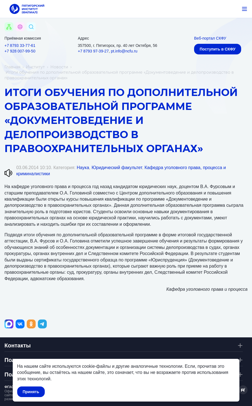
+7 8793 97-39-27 (93, 51)
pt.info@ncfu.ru (124, 51)
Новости (59, 66)
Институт (35, 66)
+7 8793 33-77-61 (19, 45)
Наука (83, 167)
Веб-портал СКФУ (210, 38)
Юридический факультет (117, 167)
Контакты (17, 345)
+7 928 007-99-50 (19, 51)
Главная (12, 66)
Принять (31, 392)
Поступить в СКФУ (218, 49)
